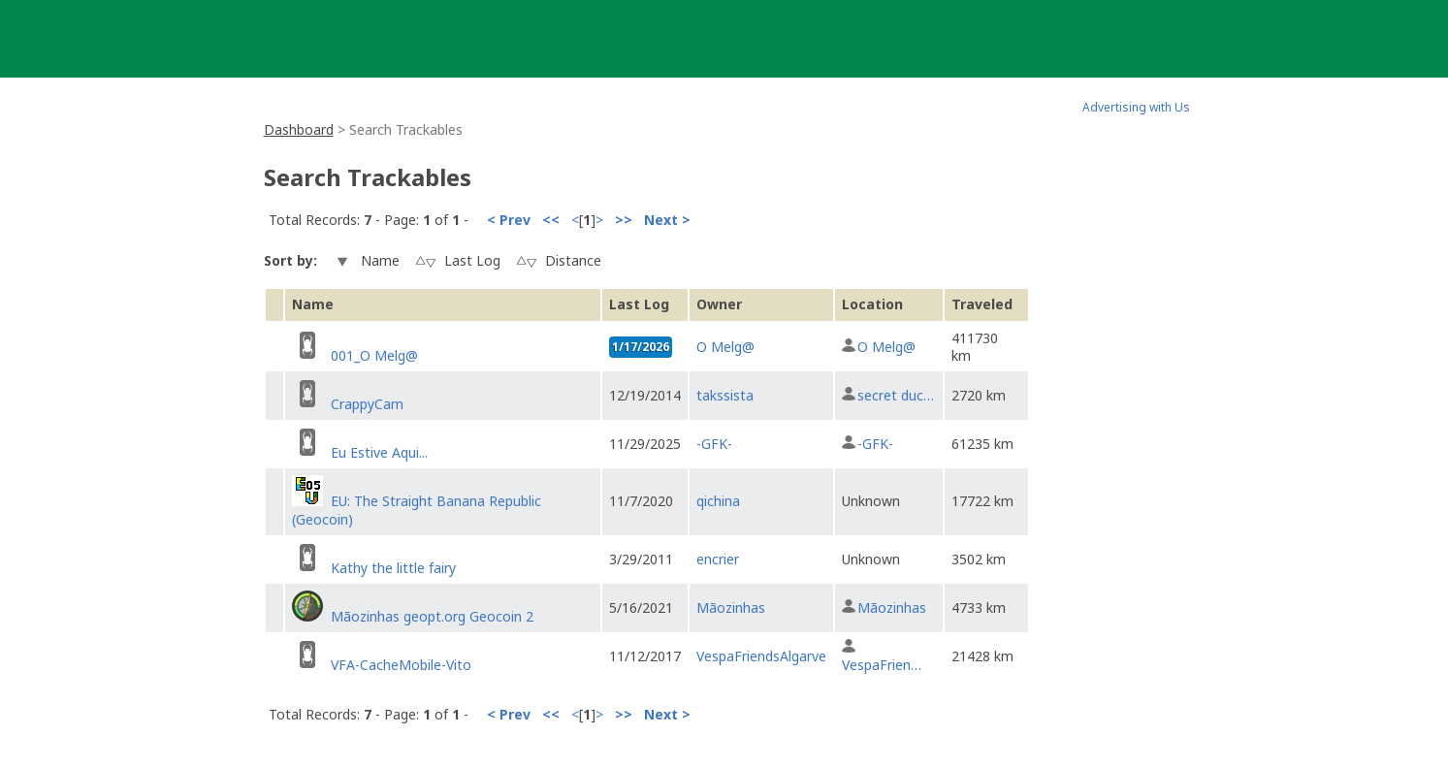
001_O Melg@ (374, 355)
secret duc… (895, 395)
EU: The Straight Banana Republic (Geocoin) (416, 509)
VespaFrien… (881, 664)
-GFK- (714, 443)
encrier (717, 559)
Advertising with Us (1136, 107)
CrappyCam (367, 404)
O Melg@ (725, 346)
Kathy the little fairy (393, 568)
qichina (718, 501)
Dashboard (299, 129)
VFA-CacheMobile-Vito (401, 664)
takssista (725, 395)
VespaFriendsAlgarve (761, 656)
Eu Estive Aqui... (379, 452)
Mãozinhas (730, 607)
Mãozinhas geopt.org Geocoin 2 (432, 616)
